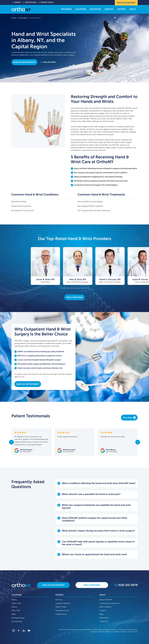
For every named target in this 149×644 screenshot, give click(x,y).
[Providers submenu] (72, 9)
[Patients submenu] (127, 9)
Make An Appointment (126, 3)
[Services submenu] (114, 9)
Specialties (23, 18)
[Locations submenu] (87, 9)
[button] (96, 483)
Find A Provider (74, 297)
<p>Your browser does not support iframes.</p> (62, 421)
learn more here (132, 631)
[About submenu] (137, 9)
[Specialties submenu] (102, 9)
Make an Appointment (24, 62)
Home (13, 18)
